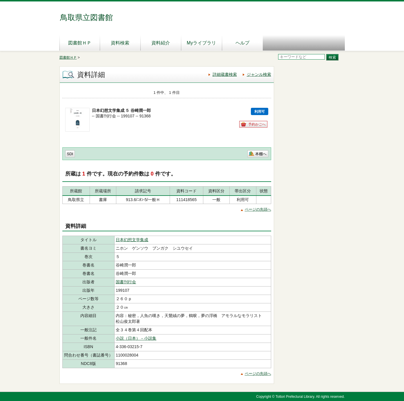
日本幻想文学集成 (132, 239)
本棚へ (261, 154)
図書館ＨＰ (79, 42)
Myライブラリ (201, 42)
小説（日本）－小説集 (136, 338)
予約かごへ (257, 124)
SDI (70, 154)
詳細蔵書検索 (225, 74)
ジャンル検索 (259, 74)
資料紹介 (160, 42)
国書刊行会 (126, 282)
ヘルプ (242, 42)
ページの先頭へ (258, 209)
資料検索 (120, 42)
